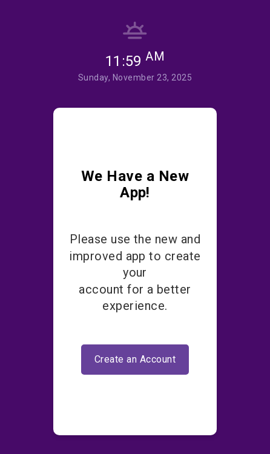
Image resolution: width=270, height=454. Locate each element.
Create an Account (135, 359)
